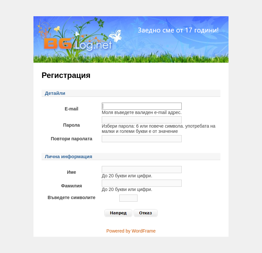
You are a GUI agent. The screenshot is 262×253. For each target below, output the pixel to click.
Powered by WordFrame (130, 231)
